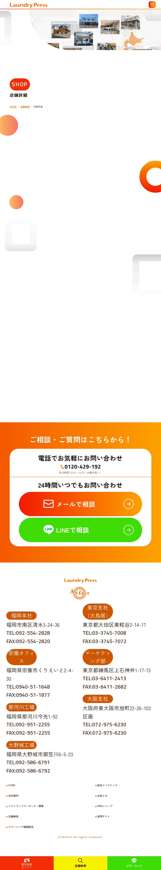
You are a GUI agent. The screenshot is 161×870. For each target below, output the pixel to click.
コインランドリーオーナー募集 (26, 806)
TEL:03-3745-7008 (104, 633)
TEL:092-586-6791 (28, 762)
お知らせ (102, 795)
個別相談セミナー (26, 865)
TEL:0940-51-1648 (28, 687)
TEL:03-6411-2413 (104, 678)
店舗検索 (80, 866)
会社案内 (13, 795)
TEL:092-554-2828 (28, 633)
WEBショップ (105, 806)
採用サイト (103, 816)
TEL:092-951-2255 (28, 724)
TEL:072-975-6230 (104, 724)
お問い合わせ (134, 866)
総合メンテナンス (107, 785)
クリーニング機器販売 (21, 827)
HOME (11, 785)
